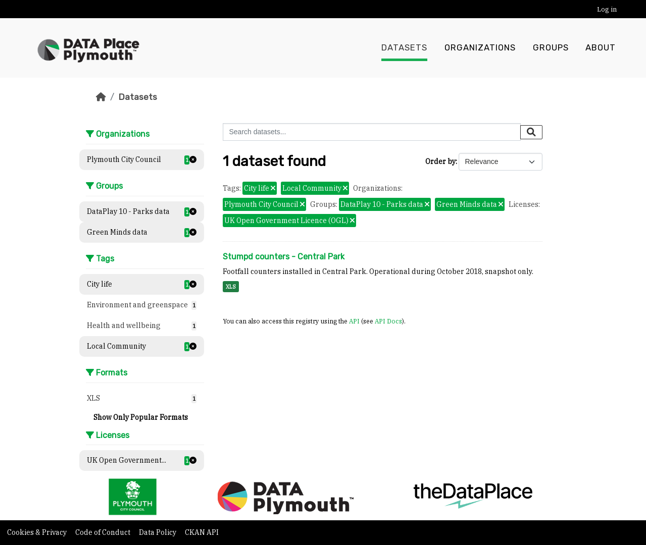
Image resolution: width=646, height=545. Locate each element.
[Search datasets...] (372, 132)
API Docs (388, 321)
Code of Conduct (103, 532)
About (600, 48)
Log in (607, 9)
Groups (551, 48)
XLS (231, 286)
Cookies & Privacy (37, 532)
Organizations (480, 48)
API (354, 321)
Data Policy (158, 532)
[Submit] (531, 132)
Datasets (404, 48)
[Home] (101, 97)
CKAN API (202, 532)
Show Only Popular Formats (140, 417)
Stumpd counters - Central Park (283, 256)
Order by (440, 161)
